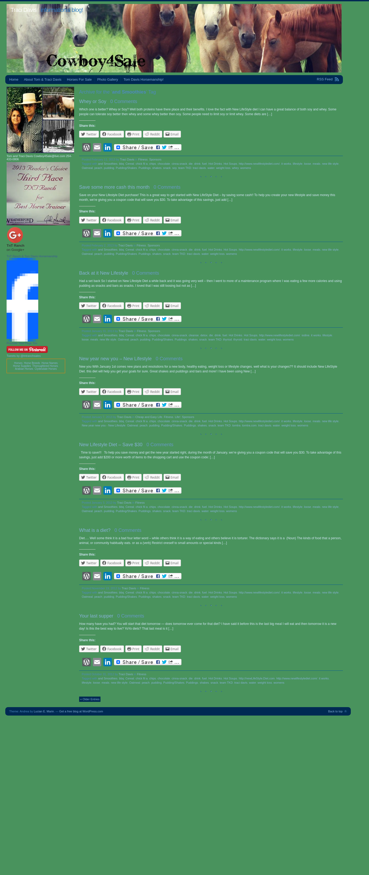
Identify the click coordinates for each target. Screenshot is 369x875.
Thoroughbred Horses (45, 365)
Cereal (130, 163)
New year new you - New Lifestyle (104, 425)
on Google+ (16, 250)
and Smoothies (107, 163)
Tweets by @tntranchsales (24, 355)
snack (167, 167)
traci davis (199, 167)
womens (245, 167)
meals (316, 163)
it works (286, 163)
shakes (156, 167)
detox (204, 335)
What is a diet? (95, 530)
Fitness (142, 159)
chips (152, 163)
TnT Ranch (15, 245)
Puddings (144, 167)
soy (174, 167)
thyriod (227, 339)
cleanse (194, 335)
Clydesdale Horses (46, 368)
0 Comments (123, 101)
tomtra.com (249, 425)
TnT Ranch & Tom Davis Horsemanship (32, 256)
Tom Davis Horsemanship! (143, 79)
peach (98, 167)
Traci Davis (23, 10)
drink (197, 163)
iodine (305, 335)
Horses (18, 363)
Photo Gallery (107, 79)
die (191, 163)
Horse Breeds (32, 363)
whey (235, 167)
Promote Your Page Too (22, 343)
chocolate (163, 163)
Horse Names (49, 363)
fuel (204, 163)
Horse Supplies (22, 365)
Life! (177, 417)
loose (307, 163)
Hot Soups (230, 163)
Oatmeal (87, 167)
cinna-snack (179, 163)
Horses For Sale (79, 79)
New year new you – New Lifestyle (115, 358)
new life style (330, 163)
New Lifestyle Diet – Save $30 (110, 444)
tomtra (236, 425)
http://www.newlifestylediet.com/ (259, 163)
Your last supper (96, 616)
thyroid (237, 339)
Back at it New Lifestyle (103, 273)
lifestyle (298, 163)
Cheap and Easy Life (148, 417)
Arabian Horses (24, 368)
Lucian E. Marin (44, 711)
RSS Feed (325, 79)
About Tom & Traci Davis (42, 79)
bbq (121, 163)
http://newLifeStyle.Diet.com (257, 678)
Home (13, 79)
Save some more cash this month (114, 187)
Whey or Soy (92, 101)
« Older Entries (89, 699)
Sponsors (155, 159)
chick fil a (141, 163)
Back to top (335, 711)
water (211, 167)
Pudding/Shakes (126, 167)
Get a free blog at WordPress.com (81, 711)
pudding (109, 167)
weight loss (223, 167)
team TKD (184, 167)
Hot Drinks (215, 163)
